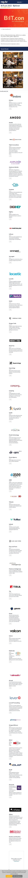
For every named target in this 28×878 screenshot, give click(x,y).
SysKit (10, 413)
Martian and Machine (14, 837)
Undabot (11, 189)
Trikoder (11, 502)
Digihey (11, 212)
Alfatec (11, 814)
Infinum (11, 234)
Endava (11, 100)
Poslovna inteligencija (15, 569)
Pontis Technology (14, 435)
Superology (12, 368)
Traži (26, 2)
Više (10, 108)
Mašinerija (12, 651)
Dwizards (11, 785)
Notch (10, 301)
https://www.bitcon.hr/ (7, 29)
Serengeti (11, 256)
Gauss (10, 613)
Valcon (11, 636)
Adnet (10, 740)
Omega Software (13, 725)
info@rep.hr (16, 861)
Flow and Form (13, 546)
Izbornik (19, 2)
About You (11, 346)
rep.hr (4, 2)
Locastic (11, 279)
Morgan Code (12, 323)
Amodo (11, 122)
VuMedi (11, 524)
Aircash (11, 680)
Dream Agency (13, 457)
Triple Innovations (14, 145)
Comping (11, 391)
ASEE (10, 480)
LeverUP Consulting (14, 703)
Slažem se (8, 876)
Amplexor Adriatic (14, 167)
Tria (10, 591)
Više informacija (17, 876)
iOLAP (10, 770)
